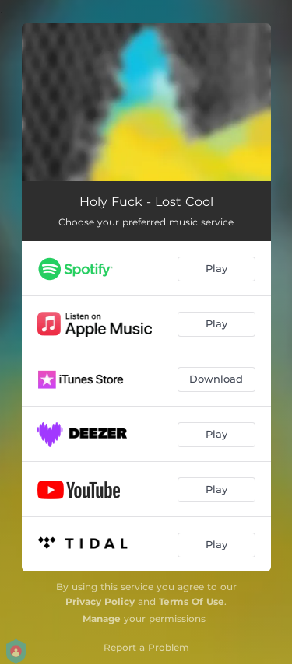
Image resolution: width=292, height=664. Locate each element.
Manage (102, 618)
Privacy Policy (100, 601)
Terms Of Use (191, 601)
